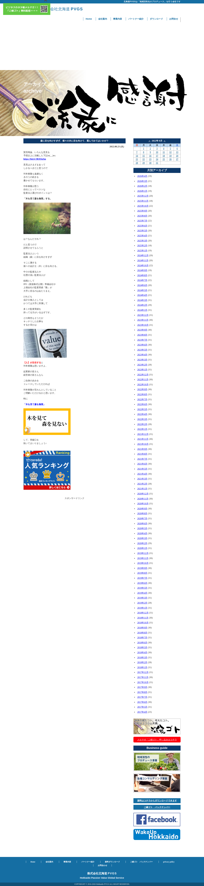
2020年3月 (142, 538)
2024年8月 (142, 275)
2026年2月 (142, 186)
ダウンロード (156, 19)
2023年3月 (142, 359)
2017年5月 (142, 707)
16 (150, 156)
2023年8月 (142, 335)
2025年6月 (142, 225)
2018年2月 (142, 662)
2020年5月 (142, 528)
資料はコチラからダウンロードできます (157, 800)
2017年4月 (142, 712)
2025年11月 (142, 201)
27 (177, 159)
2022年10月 (142, 384)
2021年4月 (142, 474)
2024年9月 (142, 270)
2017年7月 (142, 697)
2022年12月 (142, 374)
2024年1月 (142, 310)
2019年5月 (142, 588)
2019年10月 (142, 563)
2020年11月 (142, 498)
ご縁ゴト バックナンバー (157, 807)
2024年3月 (142, 300)
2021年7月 (142, 459)
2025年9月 (142, 211)
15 (143, 156)
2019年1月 (142, 608)
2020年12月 (142, 493)
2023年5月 (142, 350)
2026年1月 (142, 191)
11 (164, 152)
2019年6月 (142, 583)
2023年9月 (142, 330)
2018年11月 (142, 617)
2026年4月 (142, 176)
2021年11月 (142, 439)
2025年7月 (142, 220)
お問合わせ (102, 865)
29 (143, 163)
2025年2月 (142, 245)
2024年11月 (142, 260)
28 (137, 163)
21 (137, 159)
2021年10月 (142, 444)
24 (157, 159)
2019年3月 (142, 598)
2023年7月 (142, 340)
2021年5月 (142, 469)
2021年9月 (142, 449)
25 (164, 159)
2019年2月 (142, 603)
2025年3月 (142, 240)
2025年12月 (142, 196)
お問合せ (173, 19)
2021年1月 (142, 488)
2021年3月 (142, 478)
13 (177, 152)
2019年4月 (142, 593)
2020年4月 (142, 533)
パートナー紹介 (136, 19)
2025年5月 (142, 230)
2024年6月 (142, 285)
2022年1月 (142, 429)
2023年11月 (142, 320)
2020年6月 (142, 523)
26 (170, 159)
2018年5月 (142, 647)
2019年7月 (142, 578)
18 (164, 156)
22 (143, 159)
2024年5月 (142, 290)
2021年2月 (142, 484)
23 (150, 159)
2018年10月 (142, 622)
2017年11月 (142, 677)
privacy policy (168, 862)
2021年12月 (142, 434)
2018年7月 (142, 637)
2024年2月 (142, 305)
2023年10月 (142, 325)
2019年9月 (142, 568)
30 (150, 163)
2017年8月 (142, 692)
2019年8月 (142, 573)
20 (177, 156)
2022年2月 (142, 424)
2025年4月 (142, 235)
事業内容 (117, 19)
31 (157, 163)
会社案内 (102, 19)
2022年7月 (142, 399)
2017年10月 (142, 682)
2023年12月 (142, 315)
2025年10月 (142, 206)
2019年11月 (142, 558)
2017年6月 (142, 702)
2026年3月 (142, 181)
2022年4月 (142, 414)
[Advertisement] (102, 46)
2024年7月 (142, 280)
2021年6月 (142, 464)
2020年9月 (142, 508)
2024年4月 (142, 295)
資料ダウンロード (112, 862)
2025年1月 (142, 250)
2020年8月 (142, 513)
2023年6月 (142, 344)
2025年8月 (142, 216)
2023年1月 (142, 369)
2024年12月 (142, 255)
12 (170, 152)
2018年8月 (142, 632)
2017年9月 (142, 687)
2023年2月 (142, 364)
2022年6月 (142, 404)
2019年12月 (142, 553)
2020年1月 (142, 548)
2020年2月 (142, 543)
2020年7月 (142, 518)
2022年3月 (142, 419)
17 (157, 156)
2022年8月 (142, 394)
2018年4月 (142, 652)
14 (137, 156)
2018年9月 (142, 627)
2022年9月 (142, 389)
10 (157, 152)
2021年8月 (142, 454)
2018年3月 (142, 657)
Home (89, 19)
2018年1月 (142, 667)
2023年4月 (142, 354)
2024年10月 (142, 265)
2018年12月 (142, 612)
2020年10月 (142, 503)
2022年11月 (142, 379)
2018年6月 (142, 642)
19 (170, 156)
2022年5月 (142, 409)
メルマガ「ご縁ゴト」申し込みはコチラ (157, 739)
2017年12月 (142, 672)
